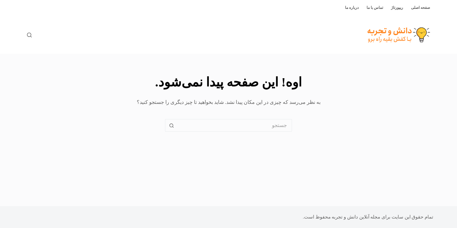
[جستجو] (29, 35)
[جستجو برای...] (235, 125)
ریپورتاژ (397, 7)
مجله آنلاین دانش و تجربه (356, 216)
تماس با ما (375, 7)
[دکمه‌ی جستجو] (171, 125)
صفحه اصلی (420, 7)
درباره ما (352, 7)
